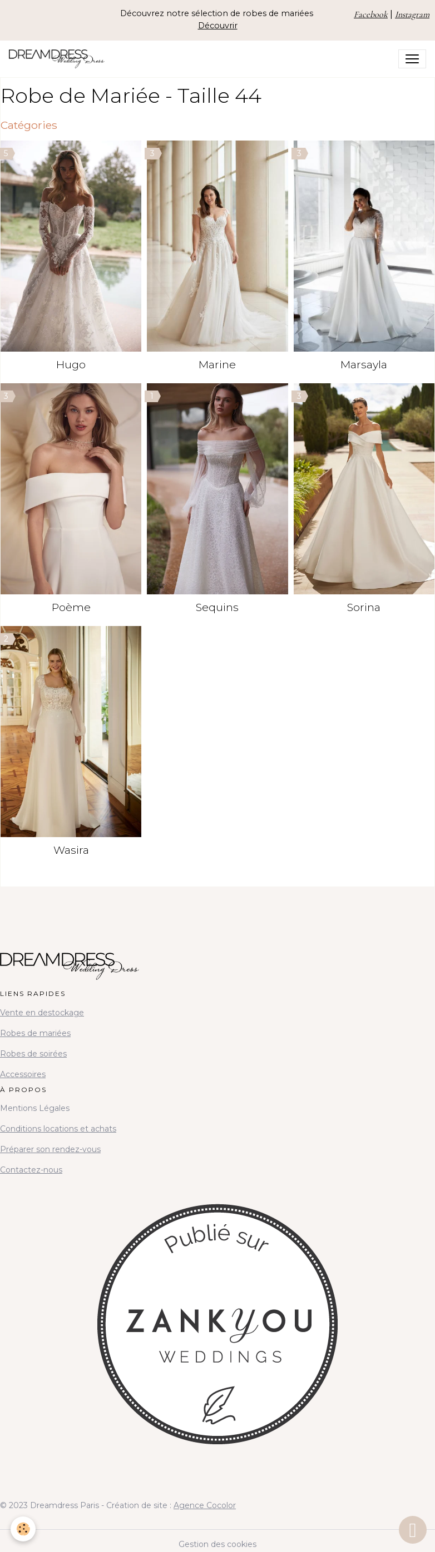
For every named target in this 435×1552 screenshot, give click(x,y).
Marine (217, 364)
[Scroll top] (413, 1530)
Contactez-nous (31, 1170)
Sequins (217, 607)
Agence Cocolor (205, 1505)
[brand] (59, 58)
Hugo (71, 364)
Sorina (363, 607)
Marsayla (363, 364)
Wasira (71, 850)
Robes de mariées (35, 1033)
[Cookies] (23, 1528)
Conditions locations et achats (58, 1129)
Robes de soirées (33, 1054)
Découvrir (218, 26)
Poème (71, 607)
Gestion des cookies (217, 1544)
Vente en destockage (42, 1013)
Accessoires (23, 1074)
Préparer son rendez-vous (50, 1149)
